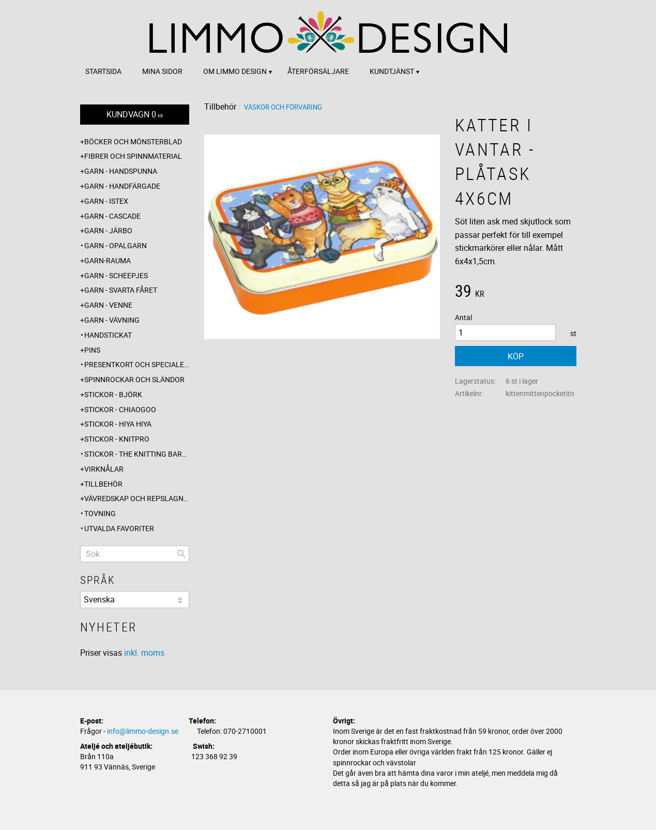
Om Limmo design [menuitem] (235, 71)
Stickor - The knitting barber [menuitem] (136, 454)
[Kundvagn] (134, 114)
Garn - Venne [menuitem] (108, 305)
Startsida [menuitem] (103, 71)
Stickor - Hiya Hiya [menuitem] (117, 424)
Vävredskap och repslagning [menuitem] (136, 498)
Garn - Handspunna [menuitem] (120, 171)
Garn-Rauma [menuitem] (107, 260)
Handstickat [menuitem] (108, 335)
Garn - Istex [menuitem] (106, 201)
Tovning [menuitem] (100, 513)
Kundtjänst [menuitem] (392, 71)
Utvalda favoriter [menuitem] (119, 528)
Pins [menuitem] (92, 350)
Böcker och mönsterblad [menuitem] (133, 141)
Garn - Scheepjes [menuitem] (116, 275)
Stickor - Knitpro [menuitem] (116, 439)
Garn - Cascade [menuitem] (112, 216)
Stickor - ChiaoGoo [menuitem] (120, 409)
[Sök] (181, 554)
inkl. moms (144, 652)
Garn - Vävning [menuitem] (112, 320)
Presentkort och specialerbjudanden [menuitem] (136, 364)
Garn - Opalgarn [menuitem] (115, 245)
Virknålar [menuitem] (104, 469)
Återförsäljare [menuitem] (318, 71)
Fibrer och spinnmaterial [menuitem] (133, 156)
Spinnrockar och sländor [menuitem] (134, 379)
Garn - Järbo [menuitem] (108, 230)
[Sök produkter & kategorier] (134, 554)
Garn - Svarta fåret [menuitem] (120, 290)
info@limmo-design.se (142, 731)
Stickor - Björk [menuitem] (113, 394)
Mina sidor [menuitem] (162, 71)
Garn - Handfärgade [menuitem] (122, 186)
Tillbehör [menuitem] (103, 484)
